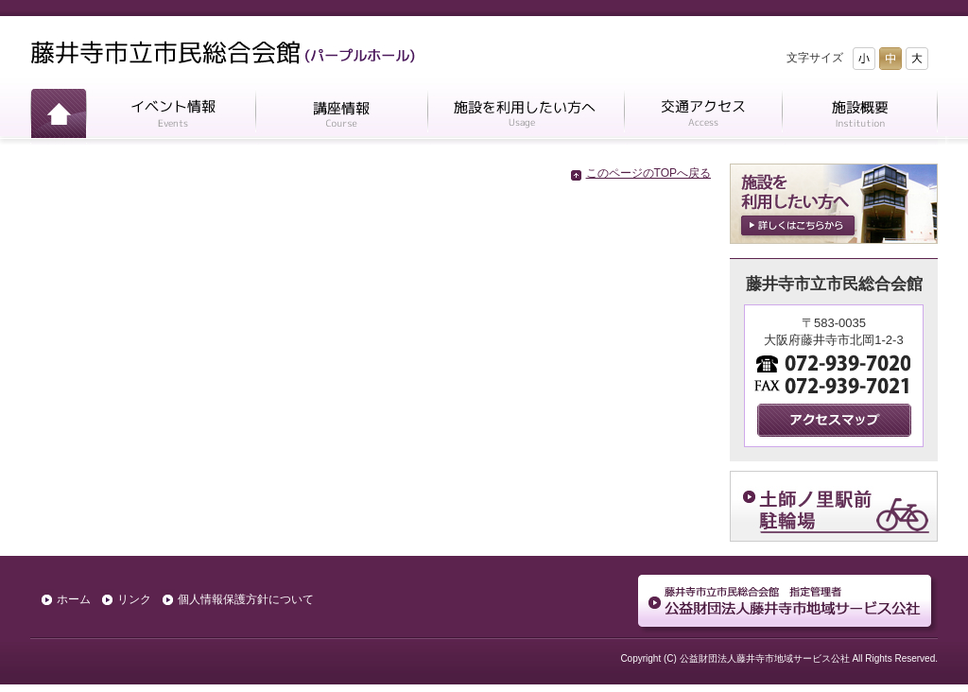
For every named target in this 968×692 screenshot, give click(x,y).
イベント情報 (170, 117)
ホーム (58, 117)
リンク (134, 599)
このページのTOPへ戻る (648, 173)
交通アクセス (703, 117)
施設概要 (860, 117)
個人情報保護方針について (246, 599)
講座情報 (341, 117)
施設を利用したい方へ (525, 117)
